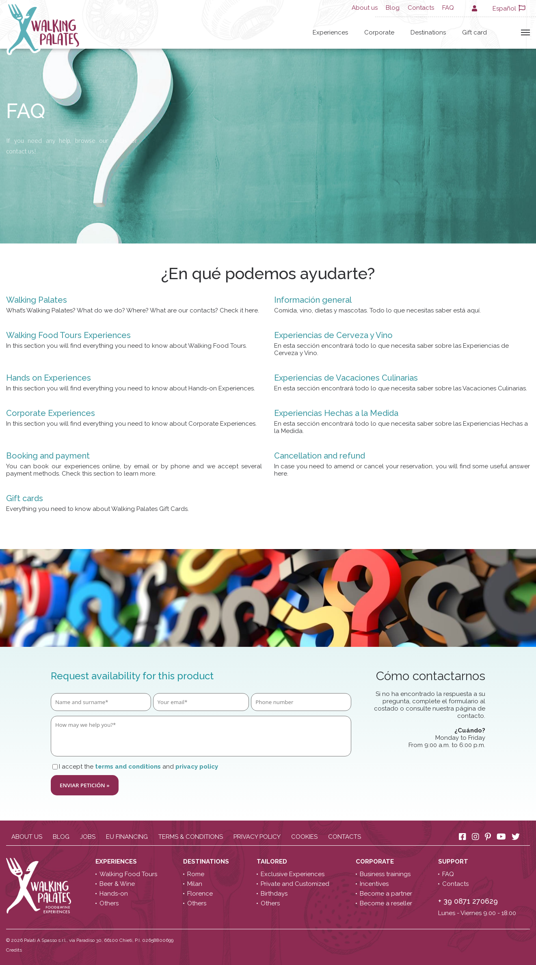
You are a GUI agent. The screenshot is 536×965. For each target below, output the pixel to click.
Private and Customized (295, 883)
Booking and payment (48, 456)
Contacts (421, 7)
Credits (14, 950)
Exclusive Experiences (292, 874)
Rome (195, 874)
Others (109, 903)
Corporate (379, 32)
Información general (313, 300)
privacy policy (196, 766)
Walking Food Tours (128, 874)
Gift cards (24, 498)
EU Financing (127, 836)
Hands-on (113, 893)
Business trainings (385, 874)
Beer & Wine (117, 883)
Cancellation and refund (319, 456)
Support (454, 861)
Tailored (273, 861)
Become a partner (386, 893)
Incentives (374, 883)
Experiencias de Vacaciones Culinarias (346, 378)
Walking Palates (36, 300)
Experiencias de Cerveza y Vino (333, 335)
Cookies (304, 836)
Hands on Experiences (48, 378)
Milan (194, 883)
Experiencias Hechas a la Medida (336, 413)
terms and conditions (128, 766)
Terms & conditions (190, 836)
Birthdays (274, 893)
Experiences (330, 32)
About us (365, 7)
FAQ (448, 7)
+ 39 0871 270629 (468, 901)
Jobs (87, 836)
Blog (393, 7)
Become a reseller (386, 903)
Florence (200, 893)
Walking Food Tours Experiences (68, 335)
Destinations (428, 32)
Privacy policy (257, 836)
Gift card (474, 32)
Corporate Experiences (50, 413)
